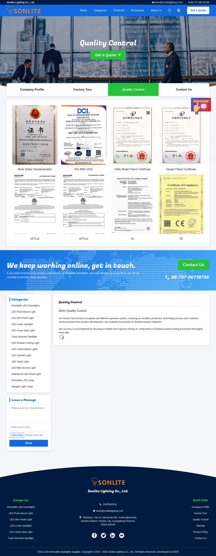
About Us (156, 10)
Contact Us (184, 89)
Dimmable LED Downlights (25, 305)
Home (83, 10)
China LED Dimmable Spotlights (54, 551)
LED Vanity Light (20, 361)
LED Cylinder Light (21, 355)
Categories (100, 10)
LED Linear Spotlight (22, 324)
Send (28, 443)
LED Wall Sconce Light (23, 367)
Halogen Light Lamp (22, 386)
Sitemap (200, 525)
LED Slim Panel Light (22, 318)
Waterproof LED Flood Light (26, 374)
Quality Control (133, 89)
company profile (32, 89)
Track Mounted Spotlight (24, 336)
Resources (137, 10)
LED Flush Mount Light (23, 311)
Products (119, 10)
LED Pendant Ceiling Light (25, 343)
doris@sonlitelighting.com (168, 2)
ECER (175, 551)
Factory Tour (83, 89)
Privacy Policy (200, 532)
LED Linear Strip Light (23, 330)
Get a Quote (198, 10)
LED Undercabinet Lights (24, 349)
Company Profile (200, 507)
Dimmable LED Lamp (22, 380)
